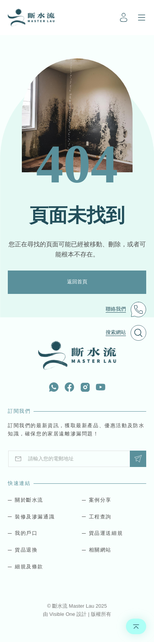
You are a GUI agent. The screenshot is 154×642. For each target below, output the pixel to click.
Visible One (63, 614)
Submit (138, 458)
